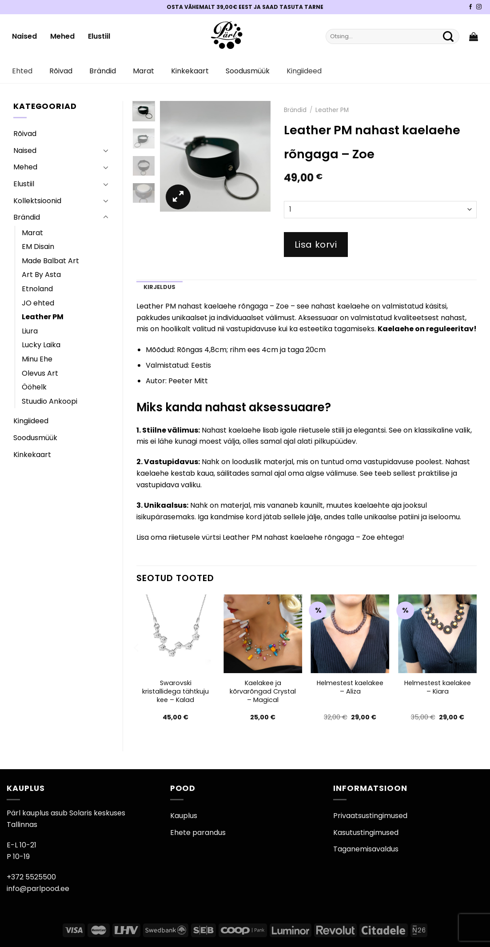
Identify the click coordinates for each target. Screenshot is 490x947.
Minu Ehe (37, 359)
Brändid (102, 71)
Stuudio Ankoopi (49, 401)
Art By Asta (41, 274)
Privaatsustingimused (370, 816)
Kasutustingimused (365, 832)
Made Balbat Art (50, 261)
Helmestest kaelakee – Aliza (350, 687)
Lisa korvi (316, 244)
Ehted (22, 71)
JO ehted (38, 303)
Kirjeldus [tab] (159, 287)
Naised (24, 36)
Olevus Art (40, 373)
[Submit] (448, 36)
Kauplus (183, 816)
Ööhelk (34, 387)
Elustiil (99, 36)
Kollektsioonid (37, 201)
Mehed (62, 36)
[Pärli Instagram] (479, 7)
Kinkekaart (190, 71)
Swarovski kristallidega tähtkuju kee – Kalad (175, 691)
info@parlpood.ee (38, 888)
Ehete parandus (198, 832)
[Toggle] (105, 150)
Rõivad (60, 71)
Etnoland (37, 289)
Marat (143, 71)
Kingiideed (304, 71)
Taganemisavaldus (365, 849)
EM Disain (38, 246)
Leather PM (43, 317)
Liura (30, 331)
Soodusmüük (248, 71)
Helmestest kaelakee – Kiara (437, 687)
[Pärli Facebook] (470, 7)
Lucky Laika (41, 345)
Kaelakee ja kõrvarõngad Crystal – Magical (263, 691)
